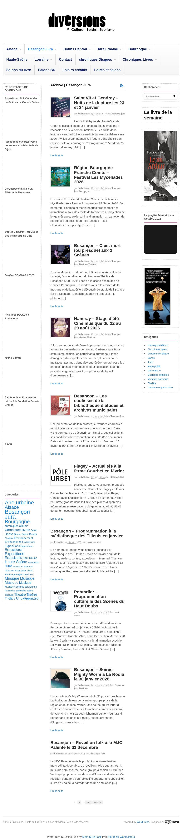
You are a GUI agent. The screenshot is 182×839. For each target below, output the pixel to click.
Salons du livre (18, 70)
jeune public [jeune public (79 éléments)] (33, 562)
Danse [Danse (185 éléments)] (9, 534)
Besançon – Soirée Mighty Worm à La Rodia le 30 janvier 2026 (99, 674)
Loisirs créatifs (74, 70)
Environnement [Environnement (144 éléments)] (14, 541)
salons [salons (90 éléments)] (30, 590)
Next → (97, 802)
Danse (151, 357)
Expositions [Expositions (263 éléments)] (13, 550)
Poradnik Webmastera (121, 836)
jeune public (154, 366)
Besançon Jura (40, 49)
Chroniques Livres (138, 59)
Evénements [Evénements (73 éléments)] (29, 542)
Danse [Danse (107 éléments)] (17, 534)
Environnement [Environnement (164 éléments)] (23, 538)
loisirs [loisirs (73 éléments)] (23, 570)
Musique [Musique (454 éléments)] (12, 578)
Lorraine (41, 59)
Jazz (150, 362)
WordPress (143, 822)
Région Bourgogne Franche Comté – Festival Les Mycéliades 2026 (98, 174)
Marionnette (154, 370)
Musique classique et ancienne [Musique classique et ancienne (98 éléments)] (21, 586)
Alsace (11, 49)
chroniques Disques (95, 59)
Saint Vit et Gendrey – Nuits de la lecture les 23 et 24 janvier (99, 103)
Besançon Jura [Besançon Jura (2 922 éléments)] (17, 514)
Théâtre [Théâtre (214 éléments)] (10, 598)
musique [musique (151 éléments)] (28, 574)
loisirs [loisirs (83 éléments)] (17, 570)
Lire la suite (56, 155)
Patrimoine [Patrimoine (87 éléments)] (10, 591)
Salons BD (46, 70)
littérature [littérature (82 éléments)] (28, 566)
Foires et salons (107, 70)
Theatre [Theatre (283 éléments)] (20, 594)
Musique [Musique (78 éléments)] (9, 574)
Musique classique (157, 379)
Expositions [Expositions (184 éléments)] (12, 546)
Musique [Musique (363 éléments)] (11, 582)
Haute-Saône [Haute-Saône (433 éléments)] (16, 562)
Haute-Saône (16, 59)
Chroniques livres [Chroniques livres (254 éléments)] (17, 530)
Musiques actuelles (158, 374)
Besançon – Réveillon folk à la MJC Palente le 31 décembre (86, 745)
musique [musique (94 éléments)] (17, 574)
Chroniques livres (157, 349)
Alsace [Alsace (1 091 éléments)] (12, 507)
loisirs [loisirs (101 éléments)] (30, 570)
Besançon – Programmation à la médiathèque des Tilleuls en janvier (86, 533)
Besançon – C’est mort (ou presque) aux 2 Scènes (97, 250)
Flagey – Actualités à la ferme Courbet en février (99, 468)
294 (88, 802)
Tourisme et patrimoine (160, 387)
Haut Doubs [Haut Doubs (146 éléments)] (30, 557)
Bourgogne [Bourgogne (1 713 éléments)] (17, 521)
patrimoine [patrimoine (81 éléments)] (21, 591)
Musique (83, 264)
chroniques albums (157, 345)
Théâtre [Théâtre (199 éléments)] (32, 594)
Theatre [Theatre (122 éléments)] (9, 594)
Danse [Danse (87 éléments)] (34, 530)
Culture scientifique (158, 353)
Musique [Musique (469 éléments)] (27, 578)
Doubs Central (75, 49)
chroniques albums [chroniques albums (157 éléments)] (16, 525)
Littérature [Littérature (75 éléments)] (9, 570)
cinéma (82, 337)
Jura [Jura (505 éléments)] (8, 566)
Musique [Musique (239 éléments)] (25, 583)
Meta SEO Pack (91, 836)
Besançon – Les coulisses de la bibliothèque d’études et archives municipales (99, 403)
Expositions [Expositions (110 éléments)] (27, 546)
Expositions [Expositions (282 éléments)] (13, 558)
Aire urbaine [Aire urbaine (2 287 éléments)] (19, 503)
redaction (83, 113)
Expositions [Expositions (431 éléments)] (14, 554)
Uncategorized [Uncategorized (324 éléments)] (27, 598)
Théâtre (92, 264)
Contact (65, 59)
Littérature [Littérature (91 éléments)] (18, 566)
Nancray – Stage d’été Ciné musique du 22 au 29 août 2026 (97, 323)
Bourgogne (137, 49)
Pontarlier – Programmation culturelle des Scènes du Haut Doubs (99, 599)
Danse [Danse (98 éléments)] (25, 534)
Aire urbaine (108, 49)
